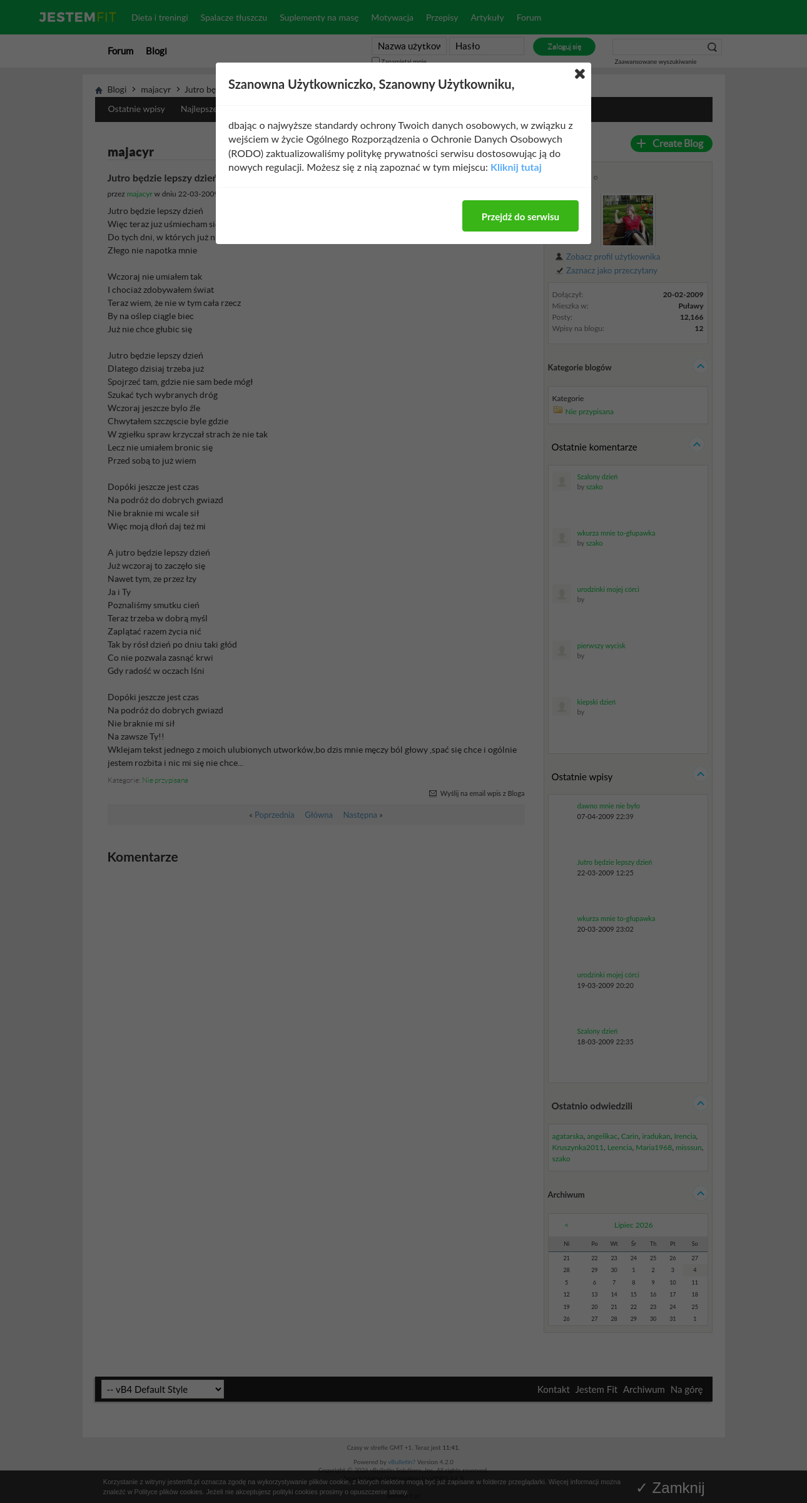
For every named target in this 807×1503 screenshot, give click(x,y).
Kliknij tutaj (516, 167)
